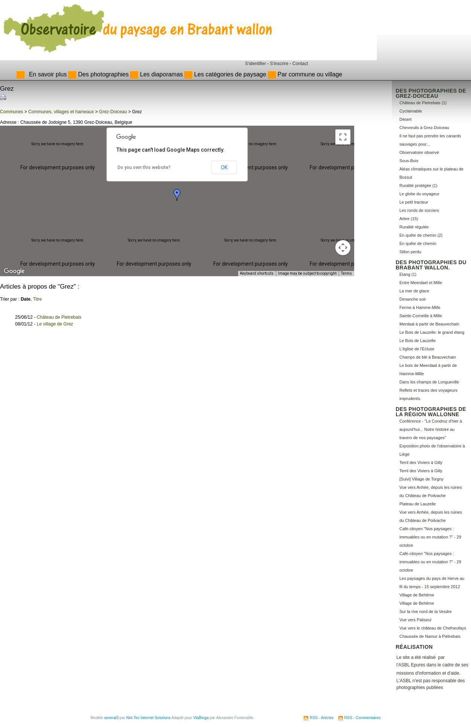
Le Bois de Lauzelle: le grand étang (431, 332)
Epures (418, 665)
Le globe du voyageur (419, 194)
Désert (405, 119)
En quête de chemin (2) (420, 235)
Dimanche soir (412, 299)
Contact (300, 63)
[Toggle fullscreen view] (342, 136)
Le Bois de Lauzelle (417, 340)
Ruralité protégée (415, 185)
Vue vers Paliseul (415, 619)
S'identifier (255, 63)
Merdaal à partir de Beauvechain (429, 324)
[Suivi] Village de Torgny (421, 479)
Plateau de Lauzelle (417, 504)
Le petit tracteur (413, 202)
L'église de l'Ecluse (416, 349)
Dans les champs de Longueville (429, 382)
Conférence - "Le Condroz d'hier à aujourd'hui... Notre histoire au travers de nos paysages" (430, 429)
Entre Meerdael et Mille (420, 282)
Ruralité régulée (414, 227)
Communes (11, 111)
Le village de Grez (55, 324)
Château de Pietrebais (59, 317)
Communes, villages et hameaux (61, 111)
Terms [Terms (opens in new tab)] (346, 273)
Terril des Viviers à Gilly (420, 462)
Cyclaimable (410, 111)
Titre (37, 299)
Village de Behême (416, 595)
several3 (111, 718)
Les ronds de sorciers (419, 210)
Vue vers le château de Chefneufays (432, 628)
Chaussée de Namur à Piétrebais (429, 636)
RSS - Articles (321, 718)
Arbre (404, 218)
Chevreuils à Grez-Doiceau (424, 127)
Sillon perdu (410, 251)
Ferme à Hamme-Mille (419, 307)
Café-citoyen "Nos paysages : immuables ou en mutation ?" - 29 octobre (430, 537)
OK (224, 167)
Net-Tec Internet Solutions (148, 718)
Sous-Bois (408, 160)
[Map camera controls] (342, 247)
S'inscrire (279, 63)
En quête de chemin (417, 243)
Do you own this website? (144, 167)
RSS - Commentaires (362, 718)
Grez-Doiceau (113, 111)
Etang (404, 274)
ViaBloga (201, 718)
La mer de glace (414, 291)
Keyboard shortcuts (257, 273)
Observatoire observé (419, 152)
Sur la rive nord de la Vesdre (425, 611)
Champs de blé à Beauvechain (427, 357)
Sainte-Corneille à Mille (420, 315)
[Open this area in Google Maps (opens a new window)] (14, 271)
